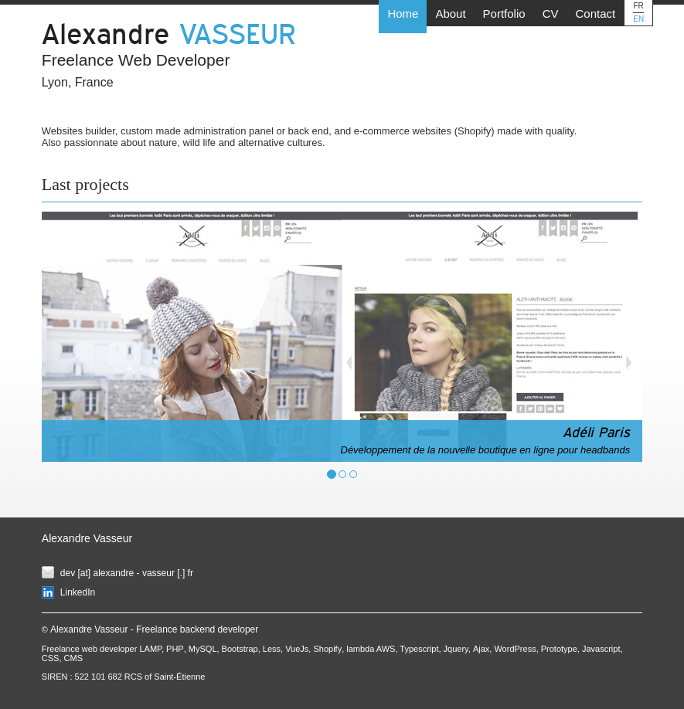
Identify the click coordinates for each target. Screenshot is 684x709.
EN (638, 19)
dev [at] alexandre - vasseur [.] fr (126, 573)
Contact (595, 13)
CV (551, 13)
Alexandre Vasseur (87, 538)
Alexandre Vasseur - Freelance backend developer (154, 629)
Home (402, 13)
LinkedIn (77, 592)
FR (639, 6)
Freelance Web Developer (136, 60)
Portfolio (504, 13)
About (450, 13)
